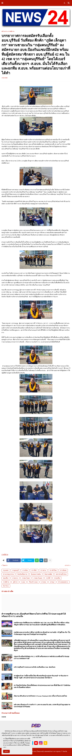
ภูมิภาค (15, 582)
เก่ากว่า (67, 565)
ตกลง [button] (6, 751)
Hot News (6, 586)
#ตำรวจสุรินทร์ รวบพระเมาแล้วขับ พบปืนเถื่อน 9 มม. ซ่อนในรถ (34, 667)
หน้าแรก (4, 31)
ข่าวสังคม (63, 570)
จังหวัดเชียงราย (22, 574)
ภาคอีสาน (11, 31)
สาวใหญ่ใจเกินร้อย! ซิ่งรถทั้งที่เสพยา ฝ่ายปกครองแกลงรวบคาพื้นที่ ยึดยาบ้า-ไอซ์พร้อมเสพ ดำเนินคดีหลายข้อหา (42, 686)
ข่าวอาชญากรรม (8, 574)
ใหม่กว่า (5, 565)
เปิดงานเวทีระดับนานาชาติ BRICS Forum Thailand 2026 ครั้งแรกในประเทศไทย (40, 696)
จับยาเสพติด (48, 574)
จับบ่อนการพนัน (36, 574)
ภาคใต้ (48, 578)
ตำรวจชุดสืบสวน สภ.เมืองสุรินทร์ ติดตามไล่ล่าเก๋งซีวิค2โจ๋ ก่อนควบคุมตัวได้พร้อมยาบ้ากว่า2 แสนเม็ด (34, 615)
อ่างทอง (43, 582)
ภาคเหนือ (57, 578)
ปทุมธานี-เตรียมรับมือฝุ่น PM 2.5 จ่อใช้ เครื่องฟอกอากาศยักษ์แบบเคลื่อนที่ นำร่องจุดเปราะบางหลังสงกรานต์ (41, 657)
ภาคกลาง (15, 578)
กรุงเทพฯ (6, 570)
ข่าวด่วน (43, 570)
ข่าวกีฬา (34, 570)
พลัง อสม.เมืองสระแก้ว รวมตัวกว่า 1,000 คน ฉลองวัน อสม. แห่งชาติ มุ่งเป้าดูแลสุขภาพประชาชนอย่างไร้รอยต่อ (42, 705)
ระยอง (23, 582)
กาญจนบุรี (15, 570)
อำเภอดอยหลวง (63, 582)
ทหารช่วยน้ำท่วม (61, 574)
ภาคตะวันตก (26, 578)
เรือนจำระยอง (33, 582)
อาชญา (52, 582)
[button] (2, 3)
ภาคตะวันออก (38, 578)
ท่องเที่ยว (6, 578)
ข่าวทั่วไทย (53, 570)
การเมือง (25, 570)
